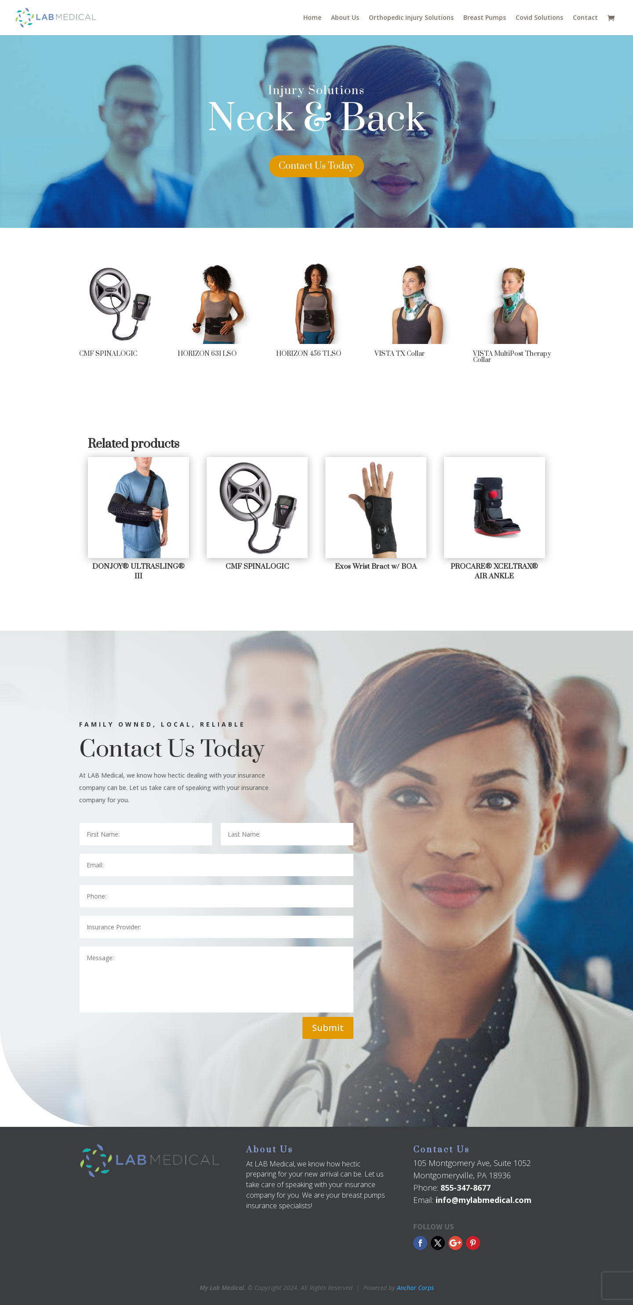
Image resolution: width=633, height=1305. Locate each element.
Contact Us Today (316, 166)
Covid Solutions (539, 18)
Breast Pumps (484, 18)
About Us (345, 18)
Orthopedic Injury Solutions (411, 18)
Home (312, 18)
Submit (328, 1028)
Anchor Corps (415, 1287)
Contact (585, 18)
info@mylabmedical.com (483, 1200)
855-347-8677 (465, 1187)
